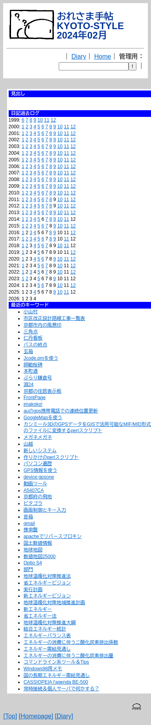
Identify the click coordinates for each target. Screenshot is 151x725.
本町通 (31, 371)
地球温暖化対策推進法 (47, 576)
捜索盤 (31, 530)
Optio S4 (33, 563)
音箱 (28, 517)
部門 (28, 569)
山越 (28, 444)
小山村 (31, 311)
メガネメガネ (38, 437)
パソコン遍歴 (38, 463)
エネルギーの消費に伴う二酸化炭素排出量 (69, 655)
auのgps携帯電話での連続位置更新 (61, 411)
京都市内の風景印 (43, 325)
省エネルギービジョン (47, 583)
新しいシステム (40, 450)
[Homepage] (36, 716)
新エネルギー (38, 609)
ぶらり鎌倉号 (38, 378)
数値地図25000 (40, 556)
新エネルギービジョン (47, 596)
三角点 (31, 332)
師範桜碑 (33, 365)
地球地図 (33, 550)
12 (53, 120)
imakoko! (33, 404)
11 (46, 120)
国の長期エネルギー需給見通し (57, 675)
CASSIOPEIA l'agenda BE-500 (56, 682)
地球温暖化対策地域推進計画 (54, 602)
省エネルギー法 (40, 616)
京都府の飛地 (38, 496)
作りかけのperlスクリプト (51, 457)
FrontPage (35, 397)
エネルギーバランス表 (47, 635)
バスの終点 (35, 345)
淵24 (29, 384)
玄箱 (28, 351)
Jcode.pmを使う (41, 358)
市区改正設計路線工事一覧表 (54, 318)
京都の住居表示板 (43, 391)
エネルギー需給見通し (47, 649)
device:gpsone (39, 477)
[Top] (10, 716)
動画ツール (35, 483)
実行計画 (33, 589)
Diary (78, 56)
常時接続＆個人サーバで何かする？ (61, 689)
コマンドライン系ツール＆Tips (56, 662)
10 (40, 120)
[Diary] (64, 716)
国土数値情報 (38, 543)
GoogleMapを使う (43, 417)
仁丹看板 (33, 338)
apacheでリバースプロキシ (53, 536)
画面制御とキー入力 (45, 510)
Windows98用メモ (43, 668)
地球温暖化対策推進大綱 (50, 622)
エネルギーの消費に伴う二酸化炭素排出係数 (71, 642)
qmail (29, 523)
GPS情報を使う (40, 470)
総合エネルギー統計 (45, 629)
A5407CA (34, 490)
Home (102, 56)
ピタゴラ (33, 503)
